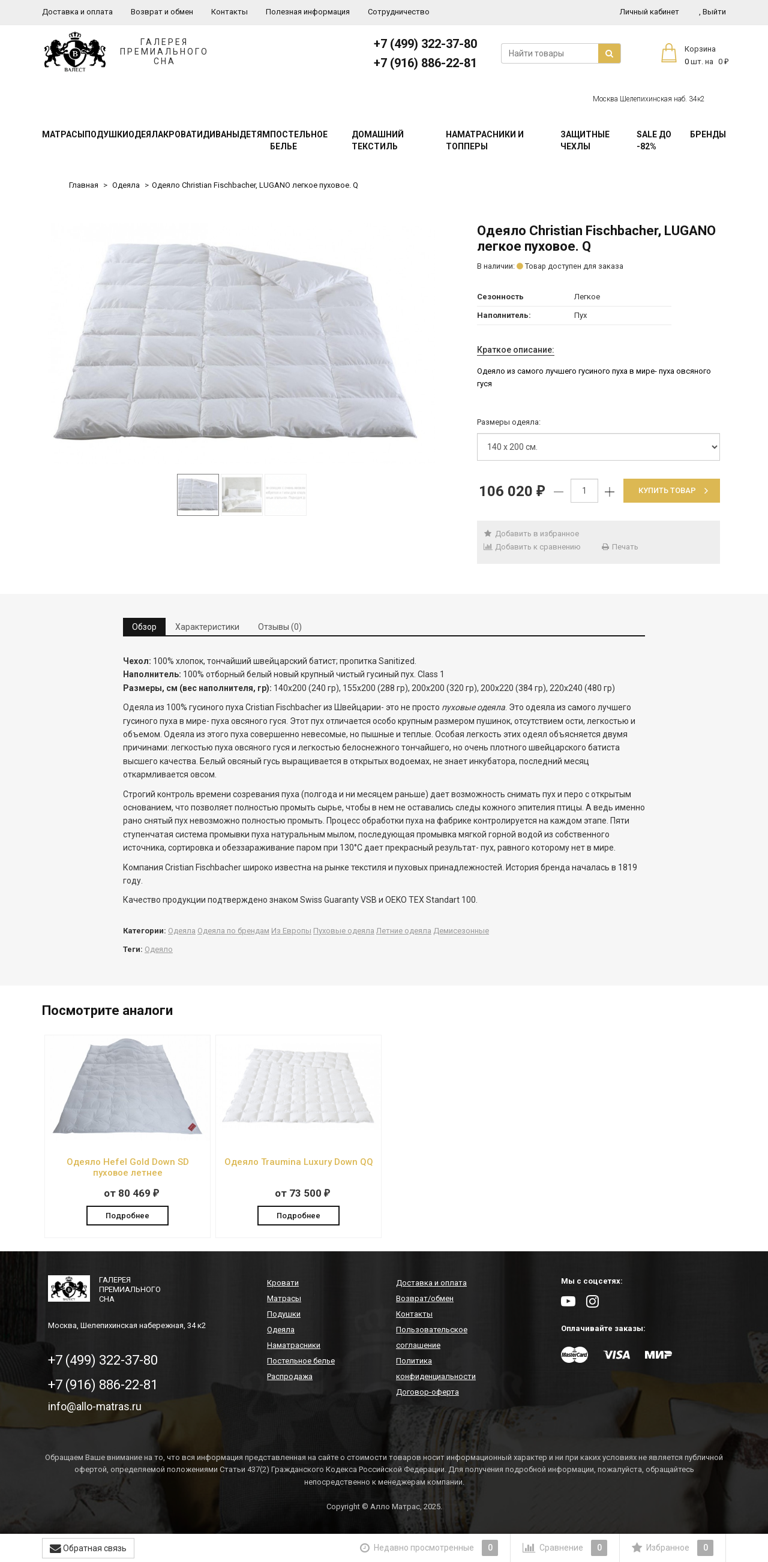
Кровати (183, 134)
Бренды (708, 134)
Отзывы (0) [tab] (280, 627)
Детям (254, 134)
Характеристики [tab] (207, 627)
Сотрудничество (399, 11)
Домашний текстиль (378, 140)
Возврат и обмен (162, 11)
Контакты (229, 11)
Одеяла (145, 134)
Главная (83, 185)
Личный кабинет (649, 11)
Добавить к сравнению (532, 546)
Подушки (106, 134)
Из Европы (291, 930)
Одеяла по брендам (233, 930)
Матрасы (63, 134)
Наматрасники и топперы (485, 140)
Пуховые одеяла (343, 930)
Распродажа (290, 1377)
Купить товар (673, 490)
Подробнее (127, 1214)
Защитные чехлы (585, 140)
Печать (620, 546)
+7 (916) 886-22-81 (425, 63)
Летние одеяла (403, 930)
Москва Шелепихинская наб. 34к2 (649, 99)
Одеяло (159, 949)
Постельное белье (299, 140)
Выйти (712, 11)
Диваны (221, 134)
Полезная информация (308, 11)
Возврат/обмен (425, 1299)
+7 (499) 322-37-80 (425, 44)
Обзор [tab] (144, 627)
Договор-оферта (427, 1393)
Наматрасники (293, 1346)
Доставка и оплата (77, 11)
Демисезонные (461, 930)
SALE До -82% (654, 140)
